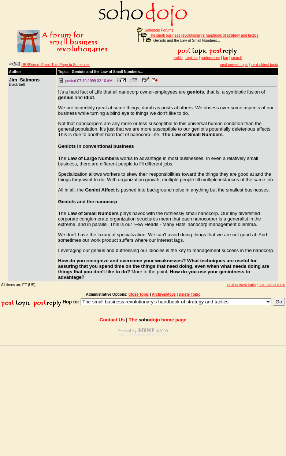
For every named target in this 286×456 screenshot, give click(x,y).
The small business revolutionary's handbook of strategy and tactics (204, 35)
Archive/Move (164, 294)
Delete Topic (189, 294)
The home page (157, 319)
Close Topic (139, 294)
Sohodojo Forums (159, 30)
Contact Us (112, 319)
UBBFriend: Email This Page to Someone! (55, 65)
